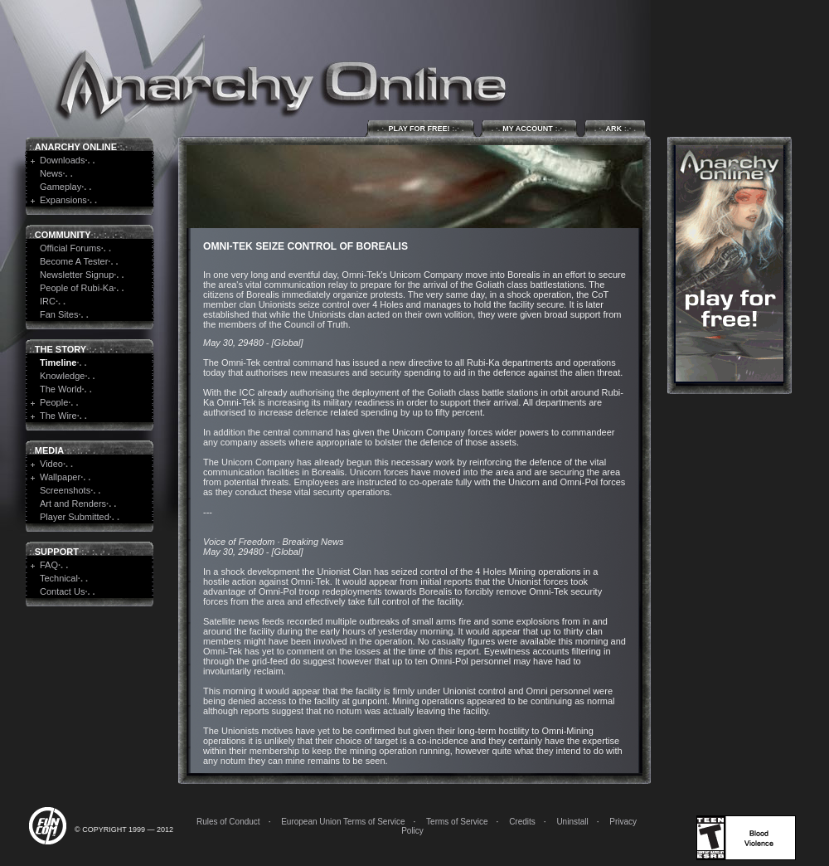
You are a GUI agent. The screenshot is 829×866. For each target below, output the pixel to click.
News (51, 173)
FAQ (49, 565)
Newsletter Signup (77, 275)
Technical (59, 578)
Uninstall (572, 821)
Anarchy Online (76, 147)
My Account (529, 128)
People (54, 402)
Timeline (58, 362)
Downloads (62, 160)
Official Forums (70, 248)
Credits (522, 821)
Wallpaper (60, 477)
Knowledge (62, 376)
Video (51, 464)
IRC (48, 301)
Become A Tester (74, 261)
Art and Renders (73, 503)
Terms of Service (456, 821)
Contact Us (62, 591)
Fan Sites (59, 314)
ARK (615, 128)
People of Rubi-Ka (77, 288)
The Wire (58, 416)
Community (63, 235)
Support (57, 552)
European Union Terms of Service (343, 821)
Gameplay (60, 187)
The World (61, 389)
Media (49, 450)
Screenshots (65, 490)
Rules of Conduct (228, 821)
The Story (60, 349)
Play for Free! (420, 128)
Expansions (63, 200)
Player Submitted (74, 517)
